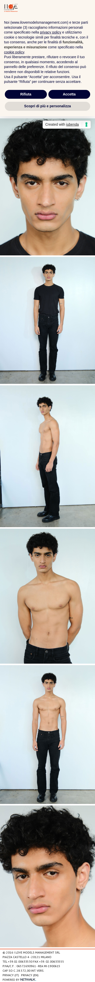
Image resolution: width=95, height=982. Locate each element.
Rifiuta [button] (25, 94)
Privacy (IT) (11, 975)
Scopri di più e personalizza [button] (47, 106)
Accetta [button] (69, 94)
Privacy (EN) (30, 975)
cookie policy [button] (14, 52)
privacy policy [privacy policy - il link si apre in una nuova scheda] (50, 32)
